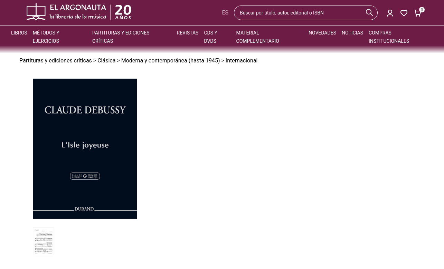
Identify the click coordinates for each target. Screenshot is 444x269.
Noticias (352, 33)
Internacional (242, 60)
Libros (19, 33)
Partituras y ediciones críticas (55, 60)
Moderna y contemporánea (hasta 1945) (170, 60)
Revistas (188, 33)
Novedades (322, 33)
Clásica (106, 60)
